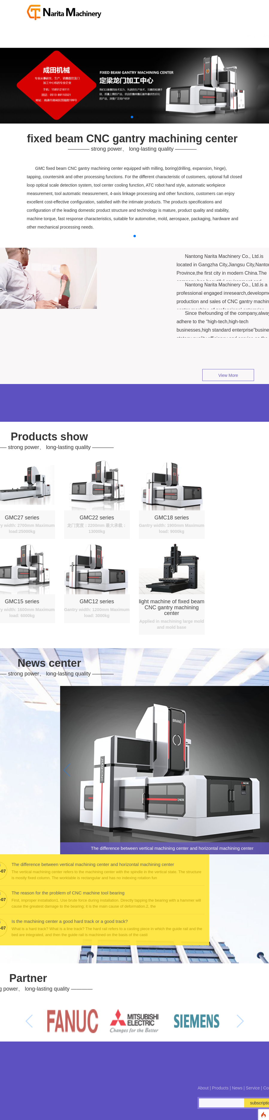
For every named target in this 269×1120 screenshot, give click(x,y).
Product (150, 36)
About (129, 36)
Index (111, 36)
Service (190, 36)
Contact (212, 36)
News (170, 36)
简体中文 (235, 36)
